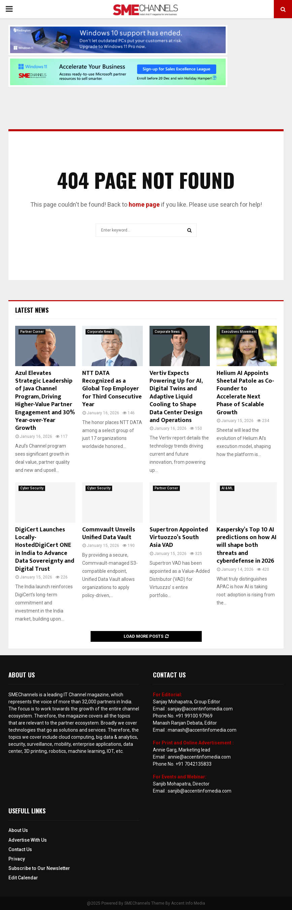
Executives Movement (239, 332)
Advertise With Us (27, 840)
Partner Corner (32, 332)
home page (144, 204)
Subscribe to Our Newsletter (39, 868)
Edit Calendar (23, 877)
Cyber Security (31, 488)
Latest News (31, 310)
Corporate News (99, 332)
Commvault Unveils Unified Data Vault (108, 533)
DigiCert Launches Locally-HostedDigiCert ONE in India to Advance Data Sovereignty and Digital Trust (44, 549)
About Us (18, 830)
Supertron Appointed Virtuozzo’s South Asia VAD (179, 538)
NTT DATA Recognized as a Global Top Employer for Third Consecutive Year (112, 389)
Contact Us (20, 849)
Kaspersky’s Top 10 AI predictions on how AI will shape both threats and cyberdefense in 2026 (247, 545)
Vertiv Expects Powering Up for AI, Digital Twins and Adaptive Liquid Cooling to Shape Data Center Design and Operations (176, 396)
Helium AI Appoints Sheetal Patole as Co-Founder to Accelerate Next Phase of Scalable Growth (245, 393)
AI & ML (227, 488)
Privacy (16, 859)
